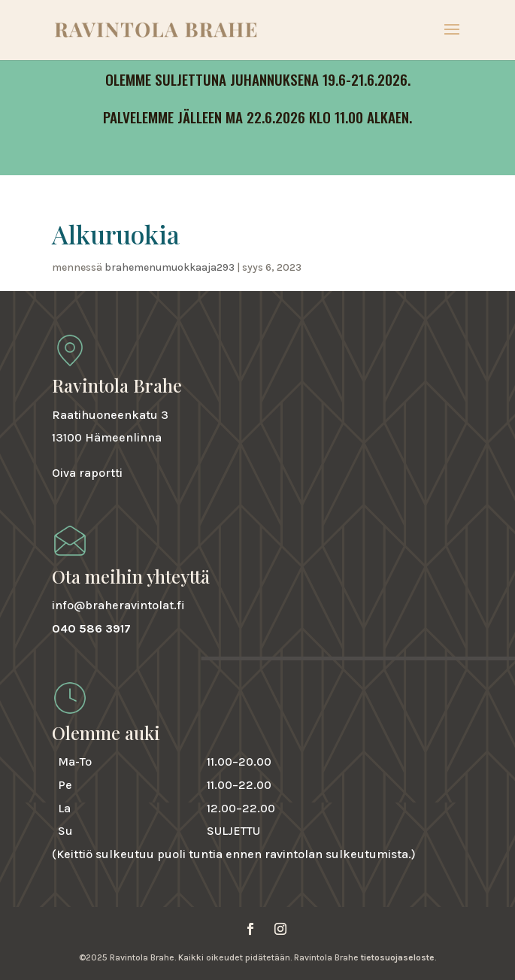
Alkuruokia (116, 234)
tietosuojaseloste (398, 957)
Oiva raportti (87, 473)
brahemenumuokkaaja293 (170, 267)
